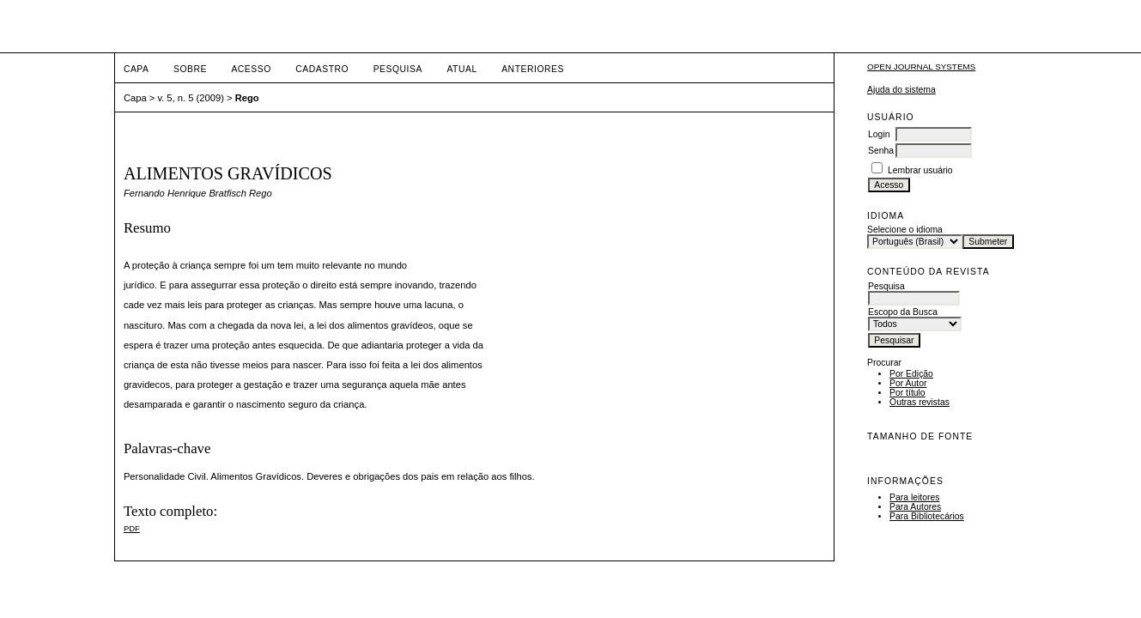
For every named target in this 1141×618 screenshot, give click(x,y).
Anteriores (532, 69)
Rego (247, 98)
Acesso (250, 69)
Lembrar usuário (920, 170)
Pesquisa (397, 69)
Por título (907, 392)
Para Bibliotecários (926, 516)
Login (878, 134)
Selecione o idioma (905, 229)
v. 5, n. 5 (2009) (190, 98)
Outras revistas (919, 402)
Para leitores (914, 497)
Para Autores (915, 507)
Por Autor (907, 383)
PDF (132, 528)
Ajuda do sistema (901, 89)
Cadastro (322, 69)
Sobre (190, 69)
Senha (881, 150)
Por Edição (911, 374)
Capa (136, 69)
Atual (461, 69)
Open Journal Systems (921, 66)
